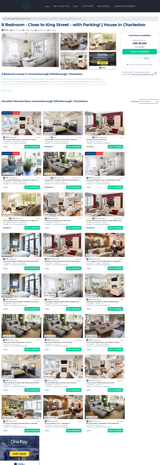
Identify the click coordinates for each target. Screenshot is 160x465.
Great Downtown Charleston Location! (136, 256)
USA (34, 19)
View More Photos (10, 64)
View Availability (30, 145)
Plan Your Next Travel (62, 6)
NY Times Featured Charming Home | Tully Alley (60, 335)
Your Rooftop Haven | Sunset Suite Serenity (138, 296)
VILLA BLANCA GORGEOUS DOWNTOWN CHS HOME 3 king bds (107, 415)
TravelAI (110, 451)
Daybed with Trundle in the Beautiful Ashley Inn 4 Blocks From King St (108, 425)
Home (47, 6)
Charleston (54, 19)
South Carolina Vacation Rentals (15, 415)
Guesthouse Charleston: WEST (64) (135, 177)
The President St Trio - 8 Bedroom (95, 335)
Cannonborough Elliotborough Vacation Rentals (21, 412)
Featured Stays (103, 6)
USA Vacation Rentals (12, 418)
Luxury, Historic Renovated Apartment (17, 335)
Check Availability (139, 51)
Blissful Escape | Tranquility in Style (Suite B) (138, 335)
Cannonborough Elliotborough (70, 19)
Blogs (76, 6)
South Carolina (43, 19)
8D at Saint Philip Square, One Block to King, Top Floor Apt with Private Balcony (111, 422)
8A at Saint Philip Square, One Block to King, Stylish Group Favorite (107, 412)
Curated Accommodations (124, 6)
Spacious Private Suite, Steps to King (16, 296)
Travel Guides (87, 6)
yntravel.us (51, 451)
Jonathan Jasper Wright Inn (92, 138)
